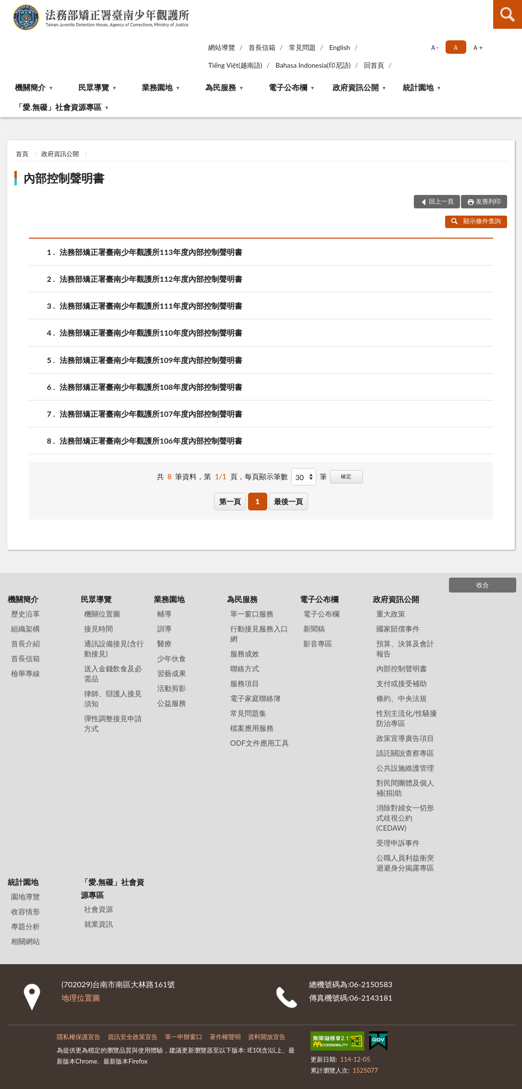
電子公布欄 (288, 87)
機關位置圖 (102, 613)
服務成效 (244, 653)
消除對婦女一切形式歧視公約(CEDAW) (405, 817)
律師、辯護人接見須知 (113, 698)
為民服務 (220, 87)
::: (9, 8)
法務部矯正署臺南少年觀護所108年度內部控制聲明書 (151, 386)
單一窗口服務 (251, 613)
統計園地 (418, 87)
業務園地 (157, 87)
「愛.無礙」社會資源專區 (58, 106)
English (339, 47)
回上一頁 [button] (441, 201)
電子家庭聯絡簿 (255, 698)
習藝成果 (171, 673)
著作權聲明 (225, 1037)
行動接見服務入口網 (259, 633)
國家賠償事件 (398, 628)
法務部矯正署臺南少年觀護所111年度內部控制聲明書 (151, 305)
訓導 (164, 628)
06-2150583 (370, 984)
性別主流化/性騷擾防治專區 (406, 718)
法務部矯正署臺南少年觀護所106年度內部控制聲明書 (151, 440)
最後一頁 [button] (288, 501)
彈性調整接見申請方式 (113, 723)
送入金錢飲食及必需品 (113, 673)
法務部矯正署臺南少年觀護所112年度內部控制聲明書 (151, 278)
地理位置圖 (81, 997)
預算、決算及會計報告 (405, 648)
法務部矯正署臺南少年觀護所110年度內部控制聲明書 (151, 332)
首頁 (22, 153)
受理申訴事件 (398, 842)
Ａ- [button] (434, 47)
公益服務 (171, 703)
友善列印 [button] (488, 201)
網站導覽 (221, 47)
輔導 (164, 613)
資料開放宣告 (267, 1037)
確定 (346, 476)
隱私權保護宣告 (78, 1037)
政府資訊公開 (356, 87)
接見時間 (98, 628)
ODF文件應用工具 (259, 742)
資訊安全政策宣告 (133, 1037)
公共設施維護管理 (405, 767)
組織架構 (25, 628)
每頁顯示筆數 (266, 476)
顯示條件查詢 (476, 221)
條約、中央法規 (401, 698)
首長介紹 (25, 643)
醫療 (164, 643)
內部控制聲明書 (64, 178)
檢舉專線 (25, 673)
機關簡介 (30, 87)
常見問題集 (248, 713)
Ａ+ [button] (477, 47)
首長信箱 (262, 47)
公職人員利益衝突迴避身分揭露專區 (405, 862)
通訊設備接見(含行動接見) (114, 648)
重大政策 (390, 613)
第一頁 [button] (230, 501)
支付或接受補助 (401, 683)
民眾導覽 (93, 87)
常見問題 (302, 47)
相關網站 (25, 941)
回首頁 (374, 65)
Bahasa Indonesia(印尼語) (312, 65)
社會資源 (98, 909)
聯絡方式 (244, 668)
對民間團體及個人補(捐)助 (405, 787)
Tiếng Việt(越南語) (235, 65)
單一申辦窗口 (183, 1037)
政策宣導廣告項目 (405, 738)
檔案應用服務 (251, 728)
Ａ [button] (455, 47)
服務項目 (244, 683)
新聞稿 (314, 628)
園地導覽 (25, 896)
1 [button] (257, 501)
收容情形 (25, 911)
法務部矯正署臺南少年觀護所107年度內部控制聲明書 (151, 413)
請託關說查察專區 (405, 753)
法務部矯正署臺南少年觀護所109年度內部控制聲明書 (151, 359)
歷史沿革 (25, 613)
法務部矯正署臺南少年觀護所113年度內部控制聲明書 (151, 251)
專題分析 (25, 926)
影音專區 (317, 643)
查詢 (507, 14)
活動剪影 (171, 688)
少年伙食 (171, 658)
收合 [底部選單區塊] (482, 585)
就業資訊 (98, 924)
